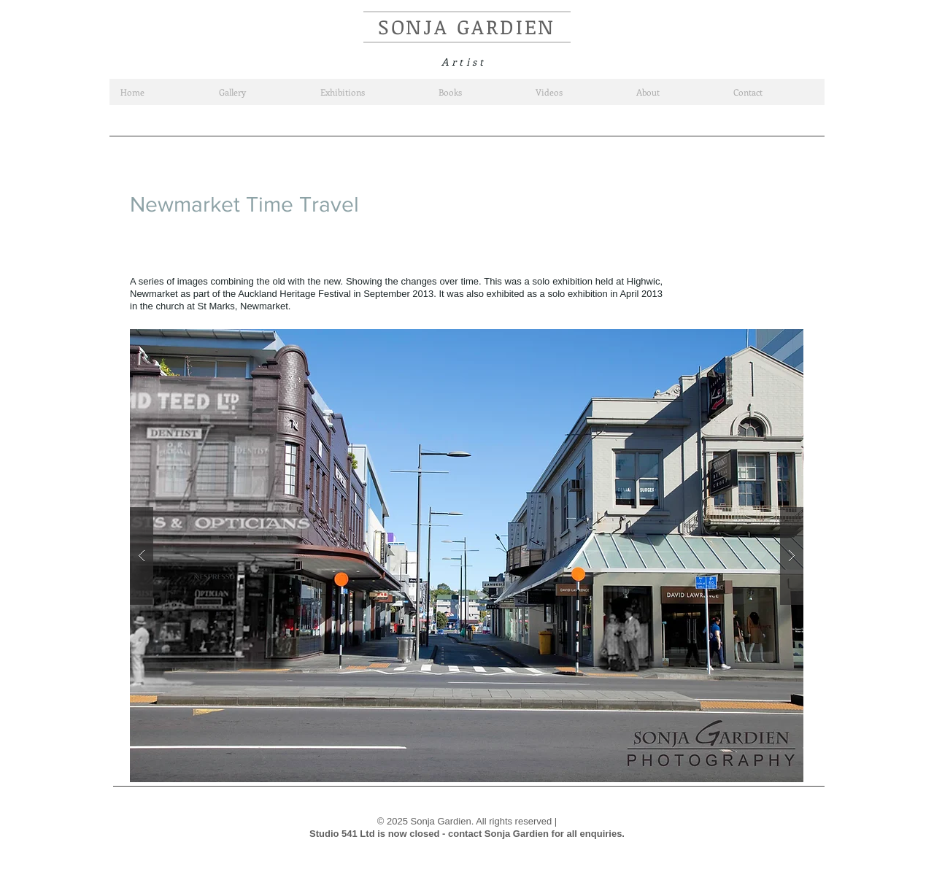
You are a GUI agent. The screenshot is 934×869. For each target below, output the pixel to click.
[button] (466, 555)
